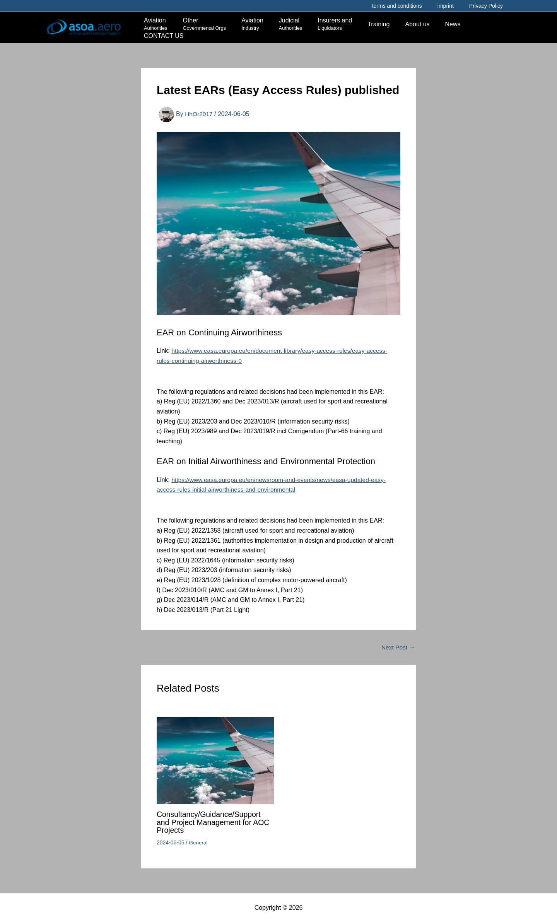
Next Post (397, 647)
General (198, 841)
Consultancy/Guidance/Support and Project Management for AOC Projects (215, 822)
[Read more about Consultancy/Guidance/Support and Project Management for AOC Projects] (215, 759)
